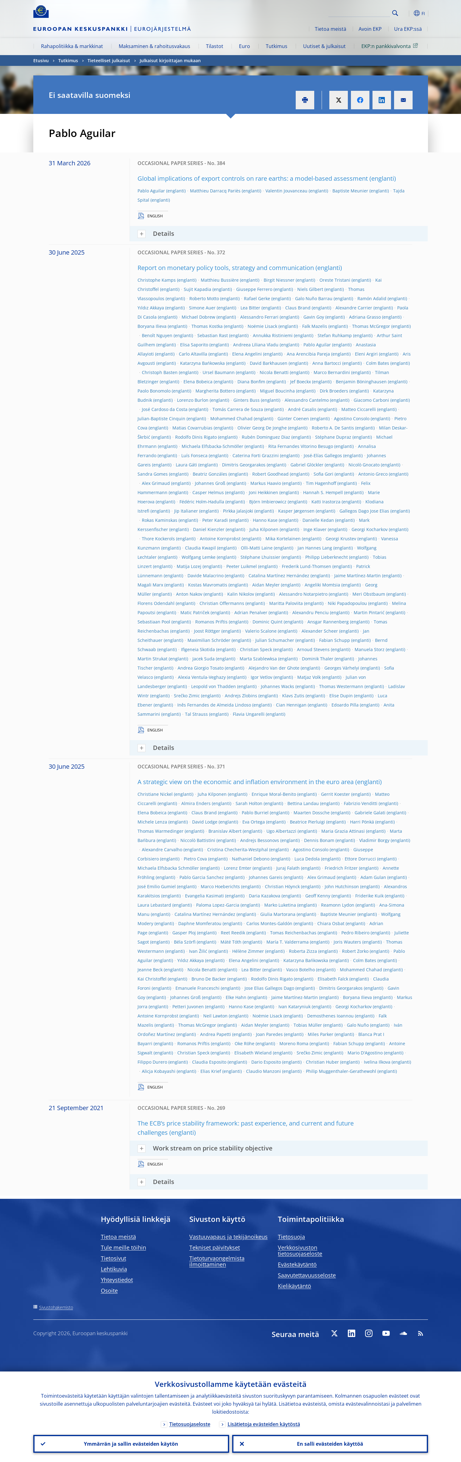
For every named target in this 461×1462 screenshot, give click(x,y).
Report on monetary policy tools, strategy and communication (226, 268)
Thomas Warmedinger (160, 831)
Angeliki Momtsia (322, 585)
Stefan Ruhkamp (335, 335)
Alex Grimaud (156, 483)
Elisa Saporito (194, 345)
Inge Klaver (315, 529)
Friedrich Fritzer (341, 868)
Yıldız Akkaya (151, 308)
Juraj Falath (288, 868)
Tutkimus (276, 46)
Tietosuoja (291, 1236)
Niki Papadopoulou (347, 603)
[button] (406, 13)
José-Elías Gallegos (323, 455)
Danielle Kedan (318, 520)
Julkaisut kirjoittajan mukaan (170, 60)
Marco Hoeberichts (220, 886)
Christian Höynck (282, 886)
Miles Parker (320, 1034)
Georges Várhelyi (341, 668)
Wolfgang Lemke (199, 557)
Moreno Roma (293, 1043)
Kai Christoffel (152, 979)
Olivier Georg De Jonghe (262, 428)
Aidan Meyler (266, 585)
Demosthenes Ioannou (330, 1016)
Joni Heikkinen (263, 492)
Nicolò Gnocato (364, 465)
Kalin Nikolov (240, 594)
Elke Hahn (236, 997)
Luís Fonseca (194, 455)
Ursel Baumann (219, 372)
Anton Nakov (189, 594)
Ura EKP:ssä (408, 29)
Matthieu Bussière (220, 280)
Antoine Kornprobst (220, 539)
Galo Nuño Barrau (313, 298)
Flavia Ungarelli (249, 714)
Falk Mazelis (314, 326)
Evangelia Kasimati (204, 896)
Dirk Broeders (334, 391)
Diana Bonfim (251, 382)
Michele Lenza (152, 822)
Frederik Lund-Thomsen (306, 566)
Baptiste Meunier (350, 191)
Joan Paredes (269, 1034)
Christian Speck (256, 649)
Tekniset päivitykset (214, 1247)
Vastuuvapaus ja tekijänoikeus (228, 1236)
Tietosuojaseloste (189, 1424)
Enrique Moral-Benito (274, 794)
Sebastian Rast (212, 335)
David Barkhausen (268, 363)
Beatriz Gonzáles (210, 474)
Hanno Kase (265, 520)
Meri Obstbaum (368, 594)
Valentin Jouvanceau (286, 191)
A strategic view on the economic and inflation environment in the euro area (246, 782)
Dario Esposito (266, 1062)
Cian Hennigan (291, 705)
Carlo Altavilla (193, 354)
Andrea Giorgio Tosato (201, 668)
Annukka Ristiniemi (273, 335)
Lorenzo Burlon (192, 400)
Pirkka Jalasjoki (238, 511)
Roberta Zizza (303, 951)
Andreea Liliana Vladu (255, 345)
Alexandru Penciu (310, 612)
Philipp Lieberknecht (326, 557)
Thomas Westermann (341, 686)
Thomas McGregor (371, 326)
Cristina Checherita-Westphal (237, 849)
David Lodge (204, 822)
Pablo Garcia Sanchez (201, 877)
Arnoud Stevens (313, 649)
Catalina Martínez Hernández (279, 575)
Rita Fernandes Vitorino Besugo (300, 446)
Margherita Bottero (215, 391)
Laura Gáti (186, 465)
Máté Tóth (230, 942)
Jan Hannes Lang (315, 548)
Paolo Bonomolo (154, 391)
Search (395, 13)
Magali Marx (150, 585)
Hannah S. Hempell (323, 492)
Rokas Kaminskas (159, 520)
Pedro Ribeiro (355, 933)
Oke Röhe (244, 1043)
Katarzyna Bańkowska (202, 363)
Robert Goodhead (270, 474)
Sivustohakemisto (56, 1307)
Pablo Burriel (255, 813)
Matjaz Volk (309, 677)
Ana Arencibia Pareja (308, 354)
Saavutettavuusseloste (307, 1275)
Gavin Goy (313, 317)
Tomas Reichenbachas (293, 933)
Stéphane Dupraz (333, 437)
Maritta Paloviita (286, 603)
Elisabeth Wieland (253, 1053)
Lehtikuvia (114, 1269)
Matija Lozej (189, 566)
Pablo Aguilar (151, 191)
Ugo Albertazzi (281, 831)
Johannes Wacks (277, 686)
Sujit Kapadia (197, 289)
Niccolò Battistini (197, 840)
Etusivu (41, 60)
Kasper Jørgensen (296, 511)
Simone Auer (202, 308)
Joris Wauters (347, 942)
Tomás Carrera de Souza (237, 409)
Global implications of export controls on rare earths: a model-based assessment (253, 178)
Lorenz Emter (237, 868)
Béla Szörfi (185, 942)
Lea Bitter (250, 308)
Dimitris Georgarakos (243, 465)
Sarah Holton (249, 803)
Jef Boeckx (300, 382)
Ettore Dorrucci (360, 859)
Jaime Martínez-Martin (357, 575)
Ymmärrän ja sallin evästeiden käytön (131, 1443)
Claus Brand (298, 308)
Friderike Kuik (369, 896)
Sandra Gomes (153, 474)
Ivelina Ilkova (377, 1062)
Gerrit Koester (335, 794)
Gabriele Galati (370, 813)
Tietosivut (113, 1258)
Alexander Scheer (320, 631)
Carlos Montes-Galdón (269, 923)
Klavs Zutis (293, 696)
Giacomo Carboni (371, 400)
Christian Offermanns (222, 603)
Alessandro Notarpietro (303, 594)
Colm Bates (377, 363)
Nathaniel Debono (251, 859)
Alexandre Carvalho (162, 849)
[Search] (359, 12)
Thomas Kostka (207, 326)
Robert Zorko (355, 951)
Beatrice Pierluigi (307, 822)
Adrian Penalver (250, 612)
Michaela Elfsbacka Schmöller (168, 868)
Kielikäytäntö (294, 1286)
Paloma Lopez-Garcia (217, 905)
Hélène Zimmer (248, 951)
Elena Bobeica (197, 382)
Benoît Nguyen (157, 335)
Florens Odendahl (156, 603)
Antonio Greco (373, 474)
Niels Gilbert (310, 289)
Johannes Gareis (265, 877)
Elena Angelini (247, 354)
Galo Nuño (358, 1025)
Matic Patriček (194, 612)
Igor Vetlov (261, 677)
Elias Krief (210, 1071)
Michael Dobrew (198, 317)
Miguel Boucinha (277, 391)
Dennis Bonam (319, 840)
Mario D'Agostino (365, 1053)
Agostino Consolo (351, 418)
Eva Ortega (253, 822)
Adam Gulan (373, 877)
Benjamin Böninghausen (361, 382)
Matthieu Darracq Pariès (215, 191)
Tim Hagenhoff (321, 483)
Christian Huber (322, 1062)
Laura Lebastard (154, 905)
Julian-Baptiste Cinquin (161, 418)
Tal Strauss (196, 714)
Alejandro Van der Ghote (274, 668)
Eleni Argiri (366, 354)
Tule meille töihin (123, 1247)
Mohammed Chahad (231, 418)
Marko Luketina (280, 905)
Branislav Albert (224, 831)
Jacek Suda (203, 659)
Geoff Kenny (317, 896)
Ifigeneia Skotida (198, 649)
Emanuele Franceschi (197, 988)
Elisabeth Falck (333, 979)
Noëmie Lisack (262, 326)
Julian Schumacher (274, 640)
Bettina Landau (303, 803)
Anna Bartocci (326, 363)
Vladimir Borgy (374, 840)
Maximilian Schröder (208, 640)
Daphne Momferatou (199, 923)
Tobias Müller (308, 1025)
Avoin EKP (370, 29)
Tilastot (214, 46)
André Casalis (302, 409)
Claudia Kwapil (200, 548)
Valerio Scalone (261, 631)
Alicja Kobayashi (158, 1071)
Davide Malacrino (205, 575)
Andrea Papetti (215, 1034)
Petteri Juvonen (188, 1006)
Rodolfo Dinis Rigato (196, 437)
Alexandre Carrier (353, 308)
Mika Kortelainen (283, 539)
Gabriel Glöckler (306, 465)
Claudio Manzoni (263, 1071)
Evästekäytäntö (297, 1264)
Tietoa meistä (330, 29)
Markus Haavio (265, 483)
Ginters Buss (246, 400)
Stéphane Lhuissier (260, 557)
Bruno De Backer (208, 979)
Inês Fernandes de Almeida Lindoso (214, 705)
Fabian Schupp (334, 640)
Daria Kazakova (264, 896)
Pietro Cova (195, 859)
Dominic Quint (267, 622)
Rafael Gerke (257, 298)
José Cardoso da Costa (164, 409)
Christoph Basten (160, 372)
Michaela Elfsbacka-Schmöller (212, 446)
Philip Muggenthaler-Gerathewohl (341, 1071)
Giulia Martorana (277, 914)
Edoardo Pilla (345, 705)
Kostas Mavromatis (207, 585)
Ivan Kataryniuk (294, 1006)
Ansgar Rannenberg (328, 622)
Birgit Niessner (279, 280)
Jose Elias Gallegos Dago (269, 988)
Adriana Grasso (365, 317)
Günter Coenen (293, 418)
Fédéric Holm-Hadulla (201, 502)
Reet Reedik (233, 933)
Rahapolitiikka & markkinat (72, 46)
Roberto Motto (204, 298)
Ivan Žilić (198, 951)
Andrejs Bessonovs (259, 840)
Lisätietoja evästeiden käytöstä (264, 1424)
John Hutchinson (342, 886)
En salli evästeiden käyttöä (330, 1443)
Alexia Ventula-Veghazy (202, 677)
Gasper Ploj (184, 933)
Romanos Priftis (211, 622)
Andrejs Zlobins (241, 696)
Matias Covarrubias (192, 428)
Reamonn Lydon (337, 905)
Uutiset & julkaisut (324, 46)
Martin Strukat (152, 659)
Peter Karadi (215, 520)
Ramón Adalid (371, 298)
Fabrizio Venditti (360, 803)
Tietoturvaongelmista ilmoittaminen (217, 1261)
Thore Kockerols (158, 539)
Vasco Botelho (300, 970)
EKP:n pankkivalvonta (390, 46)
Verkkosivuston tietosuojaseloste (300, 1250)
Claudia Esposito (209, 1062)
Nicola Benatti (274, 372)
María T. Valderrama (287, 942)
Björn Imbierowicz (267, 502)
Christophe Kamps (157, 280)
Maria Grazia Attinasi (343, 831)
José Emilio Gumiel (157, 886)
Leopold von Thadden (213, 686)
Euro (244, 46)
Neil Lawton (215, 1016)
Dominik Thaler (317, 659)
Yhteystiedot (117, 1279)
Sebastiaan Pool (154, 622)
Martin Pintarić (369, 612)
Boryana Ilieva (152, 326)
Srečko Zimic (187, 696)
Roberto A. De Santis (333, 428)
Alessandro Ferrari (259, 317)
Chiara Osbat (330, 923)
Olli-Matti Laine (257, 548)
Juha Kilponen (263, 529)
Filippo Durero (152, 1062)
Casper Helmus (208, 492)
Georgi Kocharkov (370, 529)
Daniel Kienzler (208, 529)
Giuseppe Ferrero (254, 289)
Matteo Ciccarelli (358, 409)
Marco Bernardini (332, 372)
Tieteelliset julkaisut (109, 60)
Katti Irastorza (325, 502)
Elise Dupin (341, 696)
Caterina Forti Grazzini (256, 455)
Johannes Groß (210, 483)
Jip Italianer (186, 511)
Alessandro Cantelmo (307, 400)
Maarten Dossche (312, 813)
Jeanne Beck (150, 970)
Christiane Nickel (155, 794)
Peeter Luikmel (241, 566)
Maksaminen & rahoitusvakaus (154, 46)
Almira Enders (196, 803)
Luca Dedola (307, 859)
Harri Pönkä (362, 822)
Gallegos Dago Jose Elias (364, 511)
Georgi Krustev (341, 539)
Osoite (109, 1290)
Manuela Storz (370, 649)
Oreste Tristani (334, 280)
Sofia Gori (323, 474)
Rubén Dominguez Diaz (266, 437)
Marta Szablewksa (258, 659)
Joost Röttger (207, 631)
